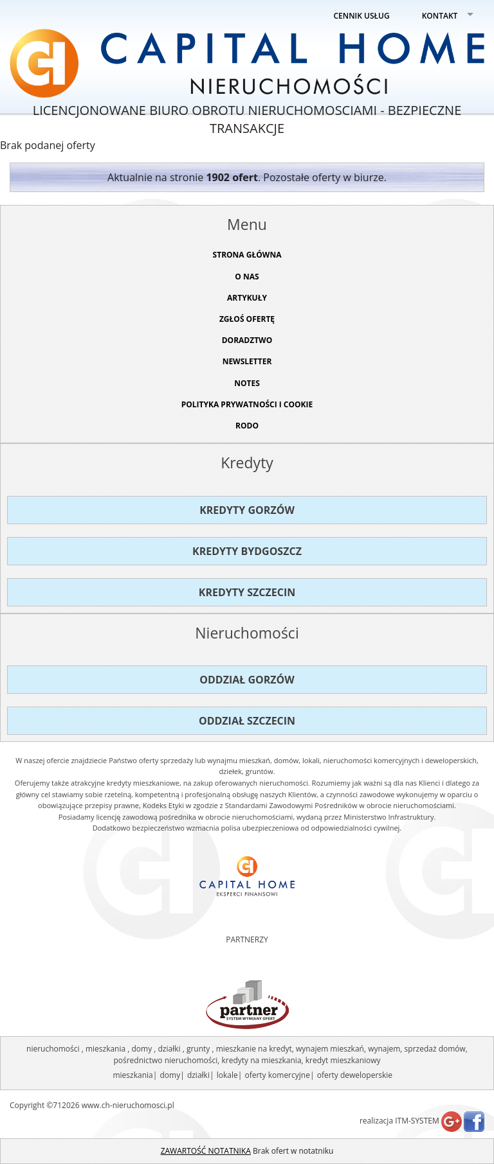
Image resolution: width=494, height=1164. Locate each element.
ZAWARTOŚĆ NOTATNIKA (206, 1150)
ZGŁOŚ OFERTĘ (247, 318)
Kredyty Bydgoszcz (247, 551)
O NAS (247, 276)
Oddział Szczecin (247, 721)
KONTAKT (440, 15)
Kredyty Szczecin (247, 592)
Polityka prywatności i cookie (247, 404)
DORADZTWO (247, 340)
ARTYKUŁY (247, 297)
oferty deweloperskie (354, 1075)
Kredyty (247, 462)
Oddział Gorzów (247, 680)
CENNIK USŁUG (362, 15)
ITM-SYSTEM (417, 1120)
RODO (247, 425)
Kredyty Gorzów (247, 510)
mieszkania (132, 1075)
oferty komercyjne (276, 1075)
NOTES (247, 383)
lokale (227, 1075)
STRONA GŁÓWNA (247, 254)
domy (170, 1075)
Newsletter (247, 361)
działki (198, 1075)
